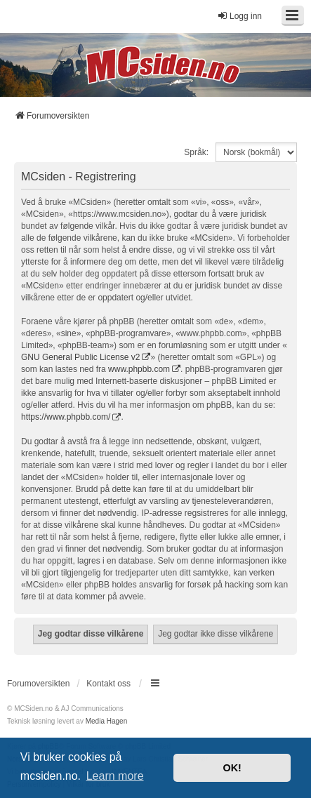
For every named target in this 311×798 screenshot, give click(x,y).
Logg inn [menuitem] (239, 16)
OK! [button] (232, 767)
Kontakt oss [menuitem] (108, 684)
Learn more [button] (115, 776)
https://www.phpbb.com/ (65, 417)
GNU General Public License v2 (80, 357)
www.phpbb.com (139, 369)
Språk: (196, 152)
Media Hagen (106, 721)
